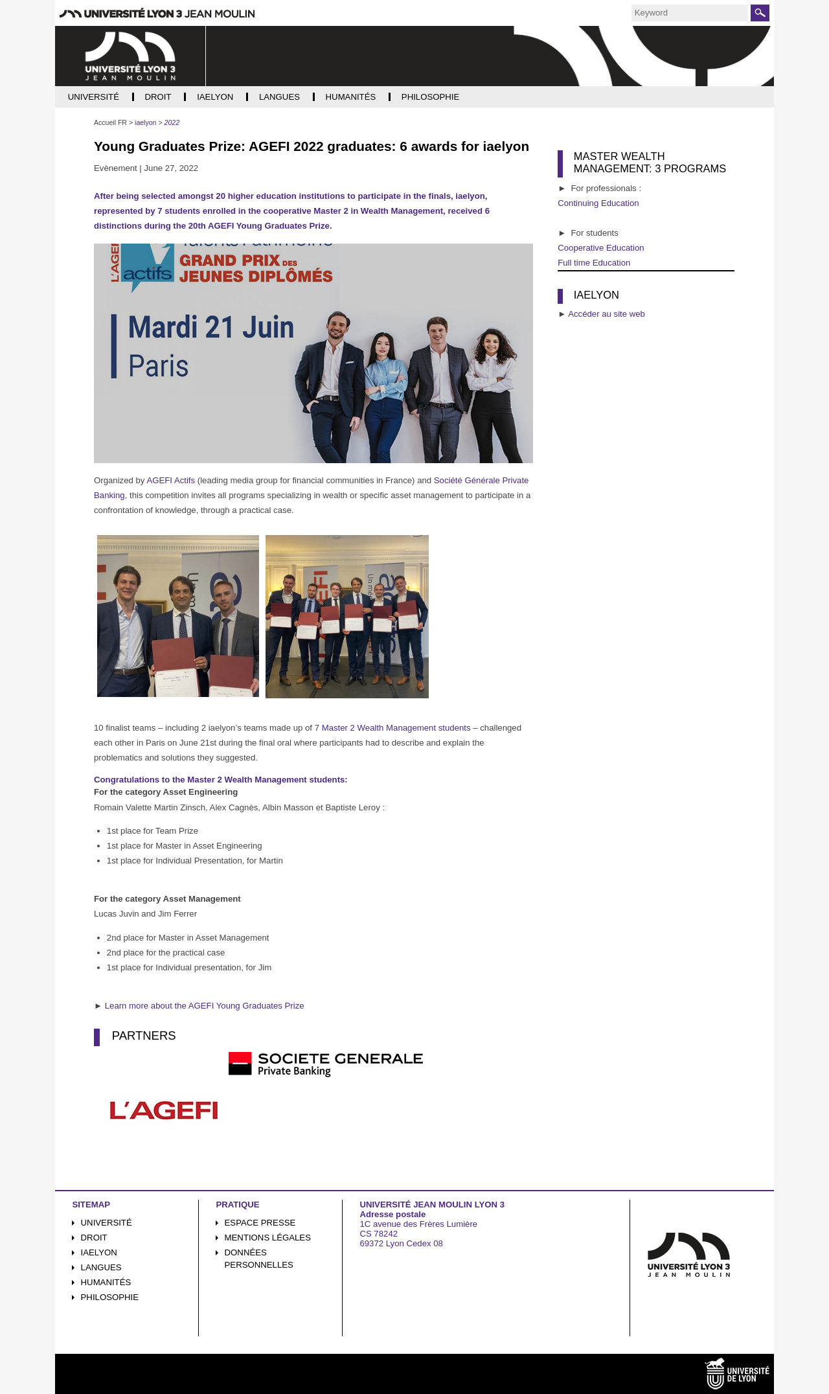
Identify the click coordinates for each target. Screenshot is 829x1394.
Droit (94, 1237)
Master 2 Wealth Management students (396, 728)
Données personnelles (259, 1259)
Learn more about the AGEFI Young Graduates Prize (204, 1006)
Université (106, 1223)
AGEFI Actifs (170, 480)
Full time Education (594, 263)
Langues (101, 1267)
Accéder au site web (606, 314)
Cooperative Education (601, 248)
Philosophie (110, 1297)
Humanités (106, 1282)
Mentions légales (268, 1237)
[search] (689, 13)
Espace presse (260, 1223)
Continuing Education (598, 203)
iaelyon (99, 1252)
